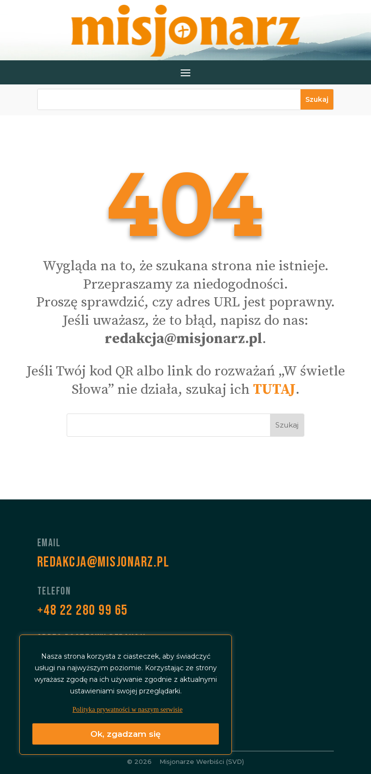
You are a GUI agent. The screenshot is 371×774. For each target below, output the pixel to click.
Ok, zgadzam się (125, 734)
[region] (125, 695)
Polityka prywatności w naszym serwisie (127, 709)
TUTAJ (274, 390)
